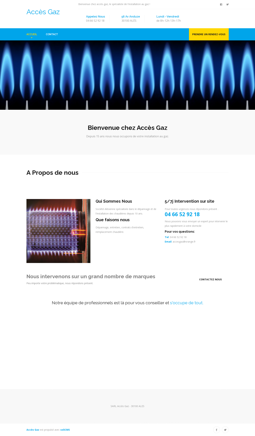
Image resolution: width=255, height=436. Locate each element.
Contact (52, 34)
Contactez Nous (210, 279)
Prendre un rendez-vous (208, 34)
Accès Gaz (43, 12)
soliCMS (65, 429)
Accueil (31, 34)
